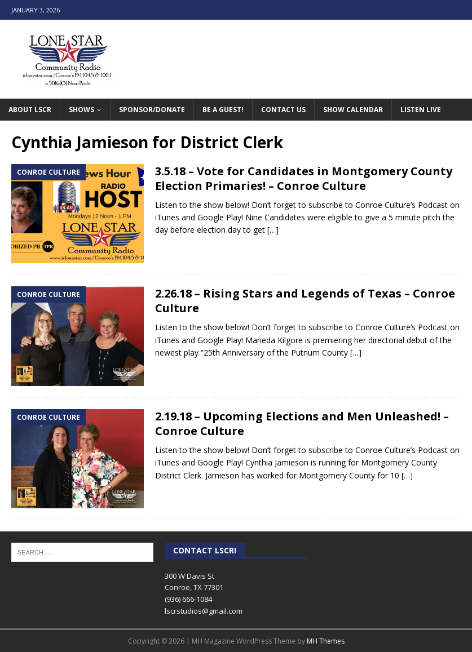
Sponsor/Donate (152, 109)
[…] (273, 229)
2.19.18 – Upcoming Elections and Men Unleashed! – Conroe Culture (302, 423)
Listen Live (420, 109)
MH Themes (326, 641)
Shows (81, 109)
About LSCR (29, 109)
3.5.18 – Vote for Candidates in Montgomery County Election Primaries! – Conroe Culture (303, 178)
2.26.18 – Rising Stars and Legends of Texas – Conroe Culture (305, 301)
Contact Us (283, 109)
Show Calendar (353, 109)
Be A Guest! (223, 109)
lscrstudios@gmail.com (203, 611)
